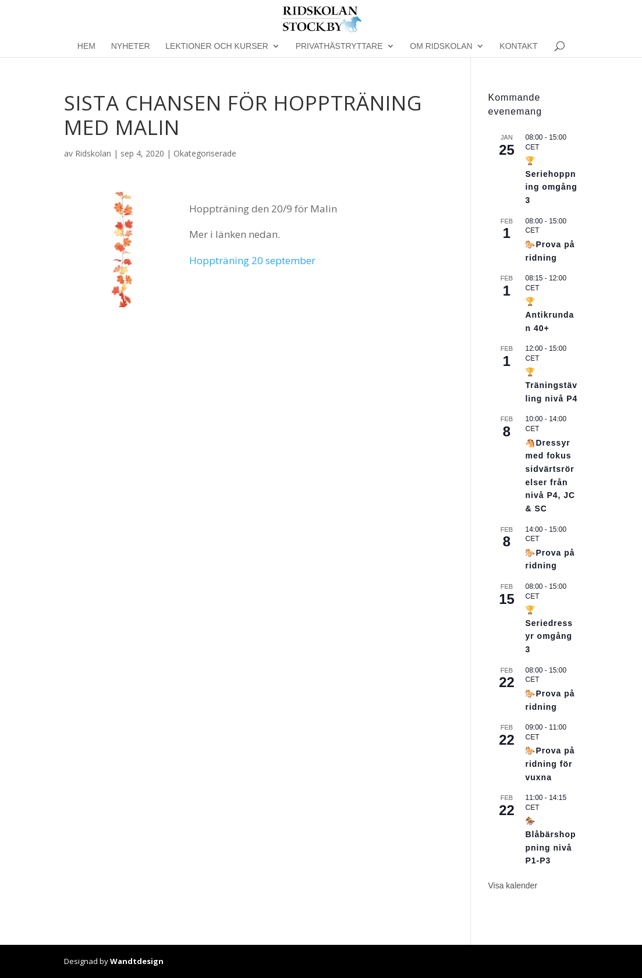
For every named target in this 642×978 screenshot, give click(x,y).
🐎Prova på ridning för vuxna (549, 763)
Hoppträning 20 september (252, 260)
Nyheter (130, 46)
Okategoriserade (204, 153)
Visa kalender (512, 885)
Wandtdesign (137, 961)
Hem (86, 46)
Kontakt (518, 46)
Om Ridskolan (441, 46)
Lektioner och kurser (216, 46)
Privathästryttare (339, 46)
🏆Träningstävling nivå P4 (551, 385)
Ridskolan (93, 153)
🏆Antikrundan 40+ (549, 314)
